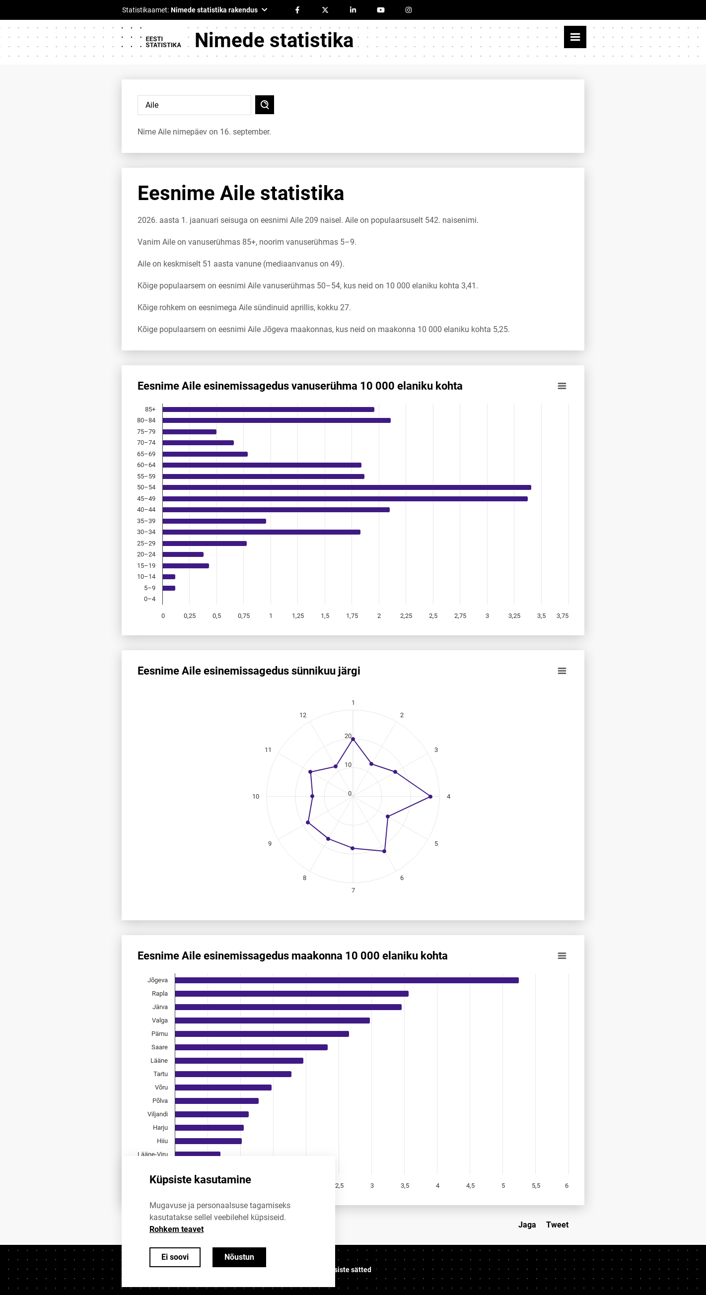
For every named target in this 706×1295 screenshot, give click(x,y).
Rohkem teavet (176, 1229)
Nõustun (239, 1257)
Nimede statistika (274, 40)
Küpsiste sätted (346, 1270)
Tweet (557, 1224)
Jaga (527, 1224)
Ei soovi (175, 1257)
